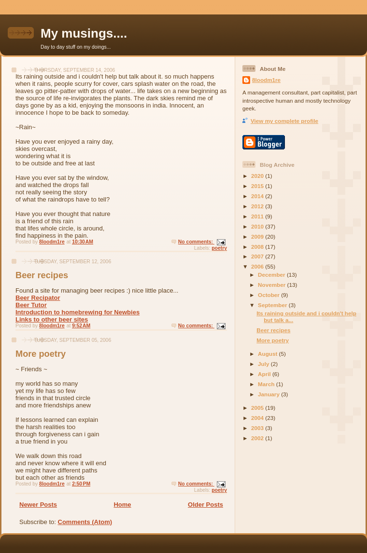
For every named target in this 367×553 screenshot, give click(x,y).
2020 (258, 176)
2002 (258, 438)
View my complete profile (284, 121)
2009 (258, 236)
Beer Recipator (37, 297)
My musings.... (84, 33)
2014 (258, 196)
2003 (258, 428)
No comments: (196, 241)
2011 (258, 216)
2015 (258, 186)
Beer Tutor (31, 305)
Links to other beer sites (51, 319)
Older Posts (205, 504)
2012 (258, 206)
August (268, 354)
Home (122, 504)
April (265, 374)
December (272, 274)
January (269, 394)
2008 (258, 246)
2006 (258, 266)
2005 (258, 408)
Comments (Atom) (85, 522)
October (269, 295)
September (273, 305)
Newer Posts (38, 504)
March (267, 384)
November (272, 285)
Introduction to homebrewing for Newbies (77, 312)
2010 (258, 226)
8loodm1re (266, 80)
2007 (258, 256)
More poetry (40, 354)
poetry (219, 248)
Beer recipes (41, 275)
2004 (258, 418)
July (264, 364)
